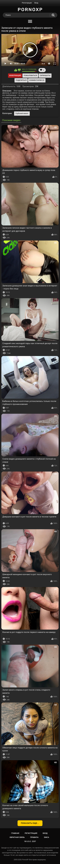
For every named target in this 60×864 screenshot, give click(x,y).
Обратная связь (17, 837)
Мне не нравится (19, 70)
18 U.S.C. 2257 (30, 841)
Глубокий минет (21, 113)
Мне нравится (15, 70)
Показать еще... (30, 823)
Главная (15, 833)
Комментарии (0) (36, 80)
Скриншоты (45, 75)
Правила (34, 837)
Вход (36, 3)
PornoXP (25, 860)
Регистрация (27, 3)
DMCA (46, 837)
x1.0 (43, 64)
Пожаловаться (30, 75)
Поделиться (21, 80)
